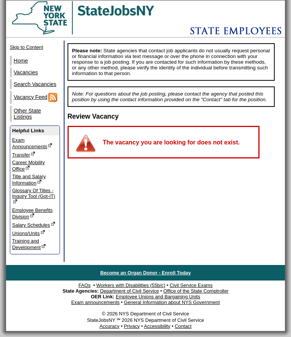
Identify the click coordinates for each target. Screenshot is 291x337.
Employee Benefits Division (32, 213)
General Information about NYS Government (172, 302)
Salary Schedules (33, 224)
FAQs (85, 285)
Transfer (23, 154)
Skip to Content (26, 47)
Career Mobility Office (28, 166)
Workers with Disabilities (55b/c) (130, 285)
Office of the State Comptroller (195, 291)
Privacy (132, 326)
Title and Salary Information (29, 180)
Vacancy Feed (35, 97)
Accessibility (157, 326)
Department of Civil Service (129, 291)
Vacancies (26, 72)
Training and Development (29, 244)
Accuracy (109, 326)
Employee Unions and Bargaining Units (158, 296)
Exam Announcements (32, 143)
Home (21, 61)
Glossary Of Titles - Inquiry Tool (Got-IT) (33, 196)
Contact (183, 326)
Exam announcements (95, 302)
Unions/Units (28, 233)
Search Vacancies (35, 84)
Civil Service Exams (191, 285)
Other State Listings (27, 114)
